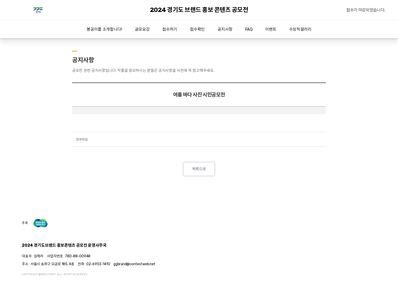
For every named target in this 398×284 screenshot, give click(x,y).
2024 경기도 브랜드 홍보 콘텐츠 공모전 (38, 10)
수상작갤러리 (300, 29)
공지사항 (225, 29)
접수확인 (197, 29)
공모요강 (142, 29)
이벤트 (270, 29)
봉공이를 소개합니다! (104, 29)
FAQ (249, 29)
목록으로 (199, 169)
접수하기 (169, 29)
